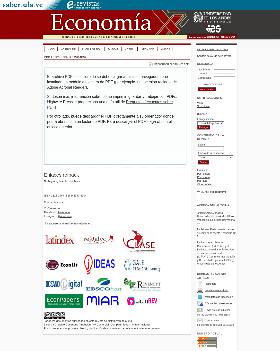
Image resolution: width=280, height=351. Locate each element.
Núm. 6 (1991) (62, 56)
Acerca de (68, 49)
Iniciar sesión (92, 49)
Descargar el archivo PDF (171, 64)
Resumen (210, 284)
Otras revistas (205, 184)
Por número (203, 173)
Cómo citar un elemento (218, 303)
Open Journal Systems (212, 49)
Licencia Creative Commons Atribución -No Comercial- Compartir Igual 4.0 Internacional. (97, 324)
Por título (202, 181)
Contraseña (204, 78)
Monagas (80, 56)
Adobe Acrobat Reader (66, 87)
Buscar (113, 49)
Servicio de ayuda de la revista (214, 56)
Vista (200, 103)
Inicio (51, 49)
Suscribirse (203, 106)
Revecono (63, 212)
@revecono (54, 208)
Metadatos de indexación (219, 297)
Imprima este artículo (216, 290)
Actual (130, 49)
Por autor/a (203, 177)
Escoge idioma (205, 119)
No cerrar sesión (212, 84)
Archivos (148, 49)
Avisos (165, 49)
